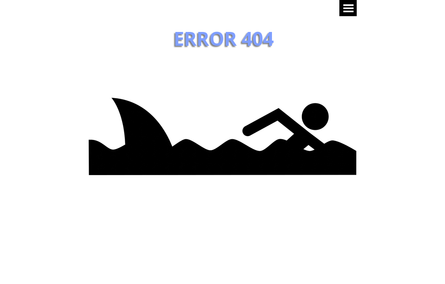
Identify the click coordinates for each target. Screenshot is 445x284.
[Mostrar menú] (349, 8)
